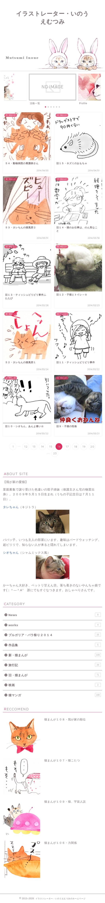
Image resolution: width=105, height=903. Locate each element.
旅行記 (55, 665)
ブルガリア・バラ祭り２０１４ (55, 635)
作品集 (55, 645)
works (55, 625)
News (55, 615)
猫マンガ (55, 695)
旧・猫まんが (55, 675)
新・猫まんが (55, 655)
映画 (55, 685)
